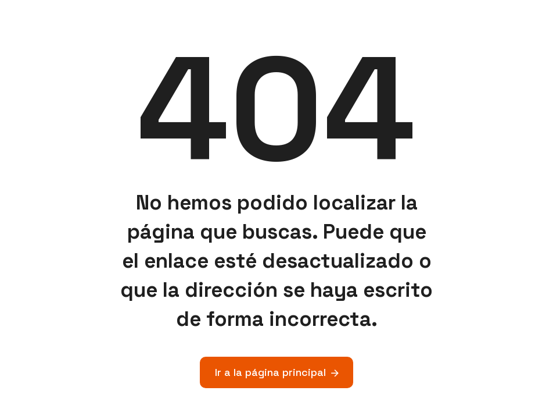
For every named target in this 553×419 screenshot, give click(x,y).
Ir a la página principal (270, 372)
